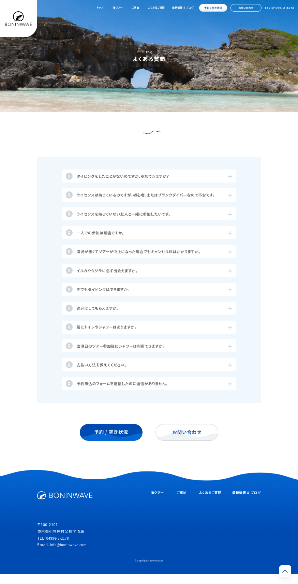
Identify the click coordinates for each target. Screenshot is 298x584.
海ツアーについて (123, 137)
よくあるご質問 (156, 7)
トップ (99, 7)
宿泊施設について (174, 137)
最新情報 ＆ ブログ (183, 7)
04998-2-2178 (59, 548)
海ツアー (118, 7)
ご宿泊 (135, 7)
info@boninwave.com (70, 555)
